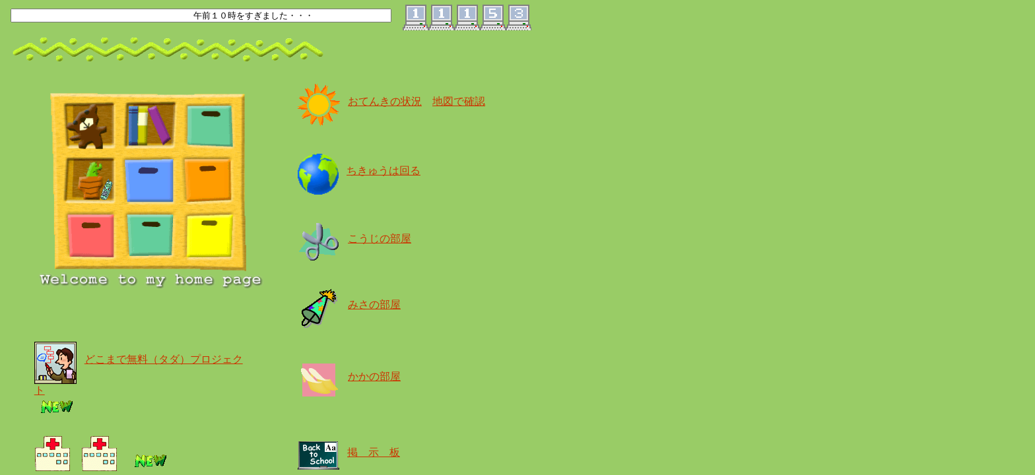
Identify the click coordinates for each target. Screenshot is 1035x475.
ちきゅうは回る (383, 170)
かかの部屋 (374, 376)
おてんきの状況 (385, 101)
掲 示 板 (373, 452)
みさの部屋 (374, 304)
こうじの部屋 (379, 238)
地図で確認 (458, 101)
